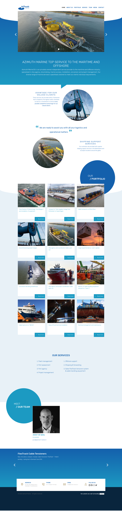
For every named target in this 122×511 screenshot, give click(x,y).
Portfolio (77, 7)
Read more (41, 219)
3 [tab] (63, 49)
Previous (15, 34)
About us (69, 7)
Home (63, 7)
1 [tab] (58, 49)
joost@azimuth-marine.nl (39, 440)
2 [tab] (61, 49)
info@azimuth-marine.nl (72, 485)
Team (90, 7)
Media (95, 7)
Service (84, 7)
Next (106, 34)
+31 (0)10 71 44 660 (52, 485)
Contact (101, 7)
